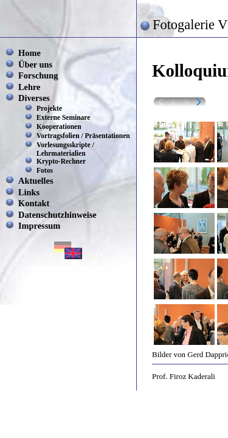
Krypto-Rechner (61, 161)
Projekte (49, 108)
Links (29, 192)
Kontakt (33, 203)
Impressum (39, 226)
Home (29, 53)
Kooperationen (58, 126)
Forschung (38, 75)
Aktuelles (36, 181)
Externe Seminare (63, 117)
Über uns (35, 64)
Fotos (44, 170)
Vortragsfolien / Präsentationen (83, 135)
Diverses (34, 98)
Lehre (29, 87)
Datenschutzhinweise (57, 215)
